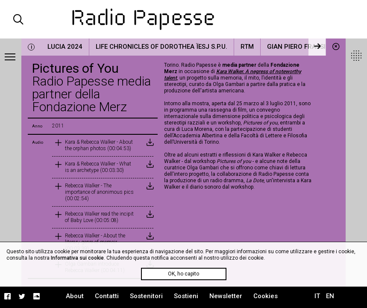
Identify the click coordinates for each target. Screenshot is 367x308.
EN (330, 296)
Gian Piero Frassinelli (304, 46)
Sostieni (186, 296)
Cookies (265, 296)
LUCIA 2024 (64, 46)
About (75, 296)
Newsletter (225, 296)
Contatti (107, 296)
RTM (247, 46)
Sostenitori (146, 296)
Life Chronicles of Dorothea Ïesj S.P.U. (161, 46)
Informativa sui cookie (77, 258)
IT (317, 296)
